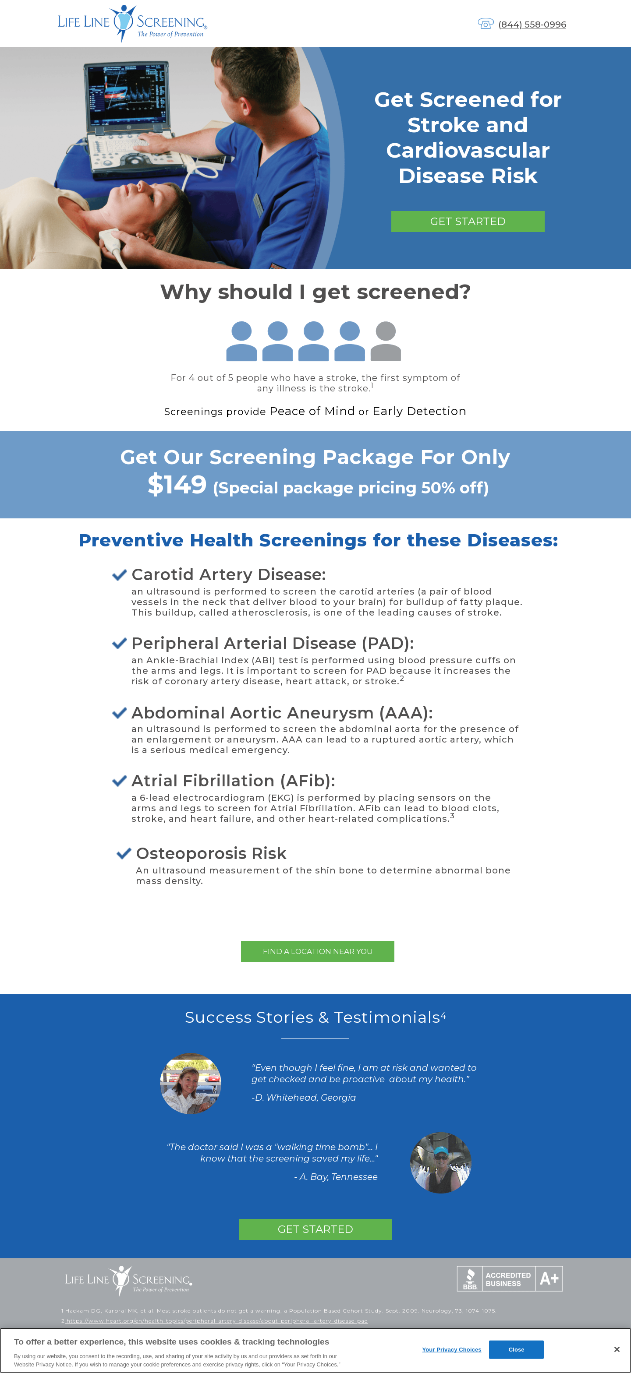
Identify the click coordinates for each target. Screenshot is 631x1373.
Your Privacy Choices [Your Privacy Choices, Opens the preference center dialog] (451, 1349)
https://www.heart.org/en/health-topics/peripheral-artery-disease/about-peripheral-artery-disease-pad (216, 1320)
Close (517, 1349)
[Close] (617, 1349)
